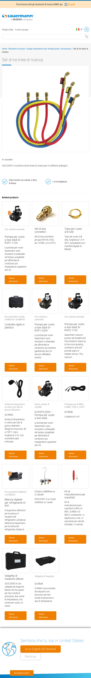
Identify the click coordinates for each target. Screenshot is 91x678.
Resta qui (30, 656)
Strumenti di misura (17, 48)
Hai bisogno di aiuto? (21, 673)
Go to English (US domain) (40, 649)
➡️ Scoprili (69, 4)
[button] (45, 108)
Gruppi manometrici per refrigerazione (43, 48)
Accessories (66, 48)
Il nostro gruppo (21, 29)
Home (4, 48)
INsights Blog (7, 29)
